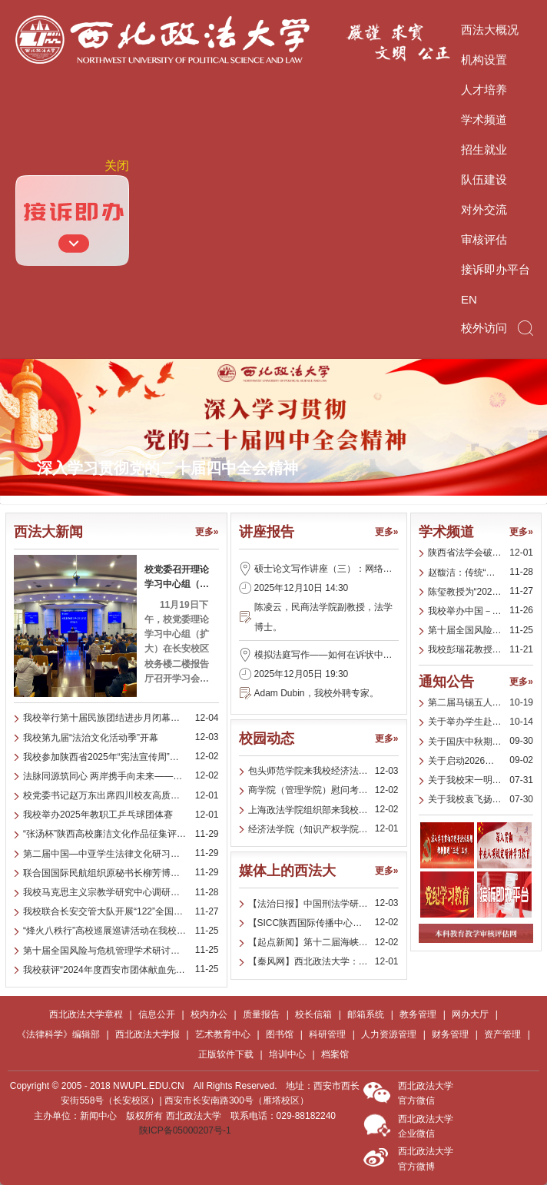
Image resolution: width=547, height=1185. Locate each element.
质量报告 (261, 1014)
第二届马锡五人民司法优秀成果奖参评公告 (481, 702)
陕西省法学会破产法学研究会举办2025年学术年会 (481, 552)
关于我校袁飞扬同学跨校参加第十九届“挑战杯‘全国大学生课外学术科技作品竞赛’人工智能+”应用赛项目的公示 (481, 799)
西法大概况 (490, 29)
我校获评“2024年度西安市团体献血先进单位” (115, 969)
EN (469, 299)
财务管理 (450, 1034)
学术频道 (484, 119)
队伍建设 (484, 179)
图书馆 (279, 1034)
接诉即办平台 (495, 269)
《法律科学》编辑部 (58, 1034)
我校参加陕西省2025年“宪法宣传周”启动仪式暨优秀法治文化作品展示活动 (121, 757)
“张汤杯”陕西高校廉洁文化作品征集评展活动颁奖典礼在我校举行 (121, 833)
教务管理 (417, 1014)
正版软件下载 (226, 1054)
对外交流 (484, 209)
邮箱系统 (365, 1014)
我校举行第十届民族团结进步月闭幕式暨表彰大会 (121, 717)
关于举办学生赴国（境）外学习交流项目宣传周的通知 (481, 721)
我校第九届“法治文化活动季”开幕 (90, 737)
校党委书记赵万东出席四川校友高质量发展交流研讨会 (121, 795)
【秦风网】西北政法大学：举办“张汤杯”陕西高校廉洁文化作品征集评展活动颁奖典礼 (323, 961)
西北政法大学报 (147, 1034)
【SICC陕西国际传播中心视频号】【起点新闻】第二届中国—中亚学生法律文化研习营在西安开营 (323, 923)
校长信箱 (313, 1014)
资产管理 (502, 1034)
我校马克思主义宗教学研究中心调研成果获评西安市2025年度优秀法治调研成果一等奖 (121, 892)
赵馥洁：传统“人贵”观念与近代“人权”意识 (481, 572)
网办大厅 (470, 1014)
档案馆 (335, 1054)
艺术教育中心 (222, 1034)
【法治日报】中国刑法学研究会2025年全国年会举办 (323, 903)
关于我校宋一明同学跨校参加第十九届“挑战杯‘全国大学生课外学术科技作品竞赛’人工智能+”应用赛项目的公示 (481, 780)
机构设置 (484, 59)
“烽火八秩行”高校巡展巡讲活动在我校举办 (109, 930)
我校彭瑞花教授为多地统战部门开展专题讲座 (481, 649)
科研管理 (327, 1034)
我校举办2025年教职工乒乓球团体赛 (98, 814)
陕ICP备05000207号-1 (185, 1130)
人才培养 (484, 89)
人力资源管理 (388, 1034)
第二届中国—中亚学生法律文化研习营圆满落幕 (120, 853)
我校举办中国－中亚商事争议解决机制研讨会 (481, 611)
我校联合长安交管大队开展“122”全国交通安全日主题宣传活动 (121, 911)
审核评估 (484, 239)
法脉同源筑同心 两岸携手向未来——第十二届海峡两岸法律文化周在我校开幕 (121, 776)
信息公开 (156, 1014)
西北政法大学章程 (86, 1014)
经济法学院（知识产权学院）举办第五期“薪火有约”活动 (323, 829)
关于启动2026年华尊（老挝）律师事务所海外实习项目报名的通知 (481, 760)
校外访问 (484, 327)
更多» (207, 531)
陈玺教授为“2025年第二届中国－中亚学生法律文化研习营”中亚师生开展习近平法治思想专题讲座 (481, 591)
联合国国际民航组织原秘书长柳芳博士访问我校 (120, 873)
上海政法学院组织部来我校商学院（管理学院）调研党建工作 (323, 810)
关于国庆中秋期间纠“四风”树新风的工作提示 (481, 741)
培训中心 (287, 1054)
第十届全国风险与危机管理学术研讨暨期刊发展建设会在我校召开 (121, 950)
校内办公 (209, 1014)
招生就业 (484, 149)
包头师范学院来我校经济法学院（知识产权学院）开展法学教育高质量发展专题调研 (323, 770)
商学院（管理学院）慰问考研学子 (317, 790)
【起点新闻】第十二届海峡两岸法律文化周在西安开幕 (323, 942)
